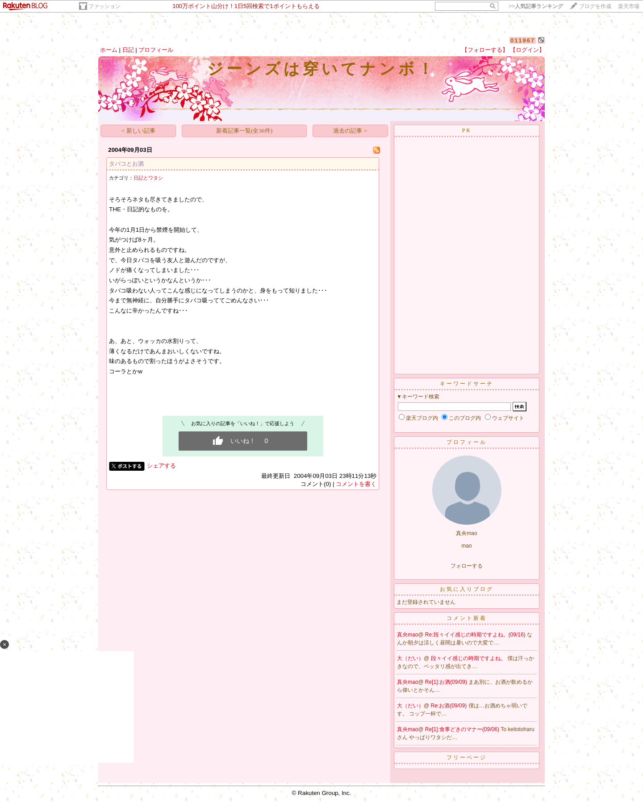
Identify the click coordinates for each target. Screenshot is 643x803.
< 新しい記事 (138, 130)
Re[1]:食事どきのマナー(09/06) (463, 729)
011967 (522, 40)
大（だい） (410, 658)
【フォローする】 (485, 49)
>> (536, 6)
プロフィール (155, 49)
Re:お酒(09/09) (449, 706)
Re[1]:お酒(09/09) (446, 682)
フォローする (467, 566)
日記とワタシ (148, 177)
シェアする (161, 465)
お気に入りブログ (466, 589)
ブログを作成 (595, 6)
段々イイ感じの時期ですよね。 (469, 658)
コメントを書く (356, 484)
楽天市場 (628, 6)
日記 (128, 49)
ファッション (104, 6)
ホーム (108, 49)
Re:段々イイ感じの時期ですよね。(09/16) (476, 635)
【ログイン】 (527, 49)
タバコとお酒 (126, 163)
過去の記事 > (350, 130)
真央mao (407, 635)
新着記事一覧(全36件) (244, 130)
